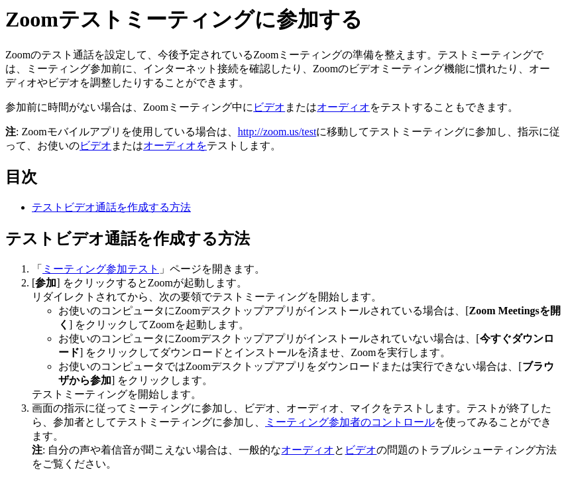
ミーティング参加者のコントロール (350, 422)
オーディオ (343, 107)
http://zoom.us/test (277, 131)
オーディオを (175, 145)
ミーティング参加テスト (100, 268)
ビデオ (269, 107)
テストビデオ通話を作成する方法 (111, 207)
